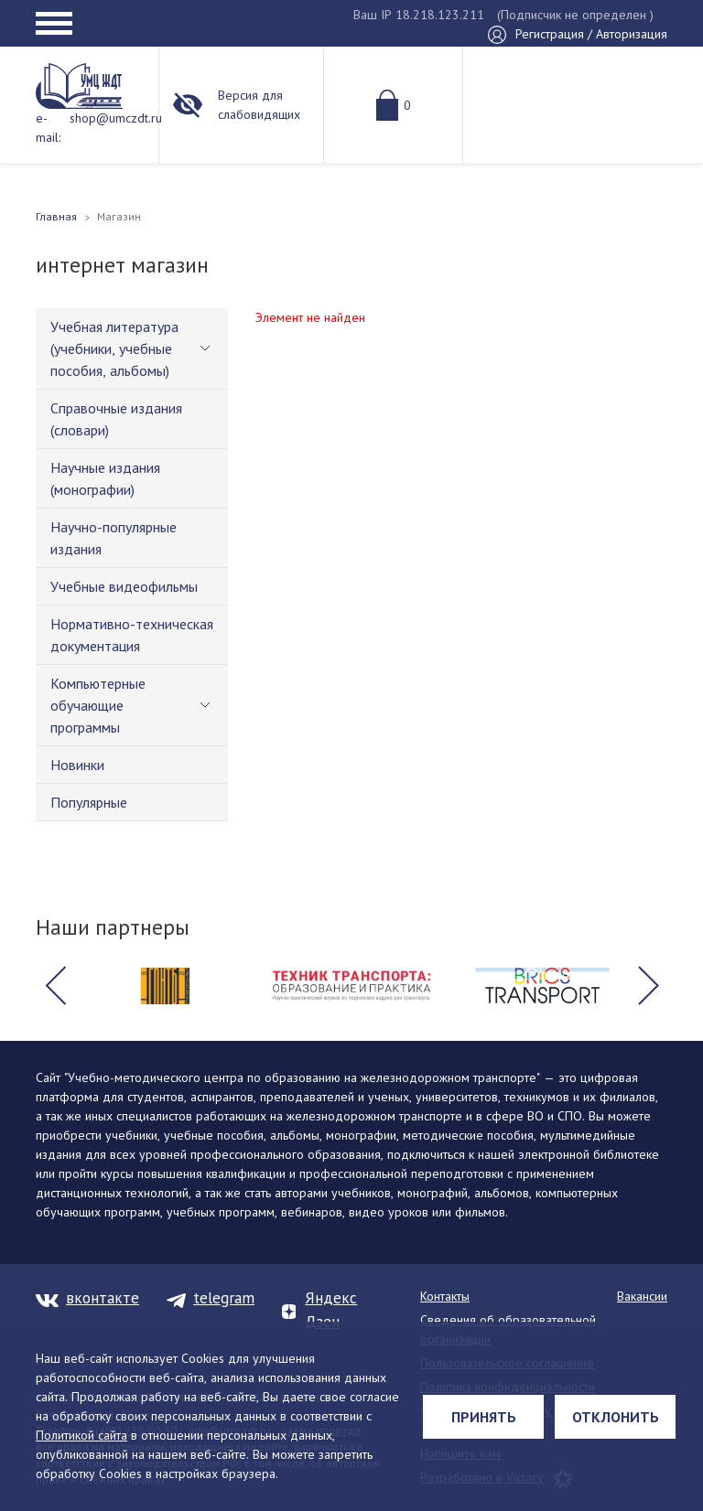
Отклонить (615, 1417)
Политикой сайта (81, 1435)
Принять (483, 1417)
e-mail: (48, 127)
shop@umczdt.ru (116, 118)
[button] (55, 986)
